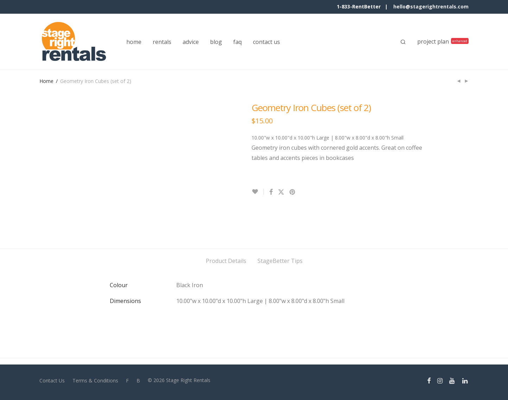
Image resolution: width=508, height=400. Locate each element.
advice (191, 42)
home (133, 42)
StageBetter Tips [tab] (280, 261)
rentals (162, 42)
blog (216, 42)
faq (237, 42)
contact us (266, 42)
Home (46, 81)
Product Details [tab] (226, 261)
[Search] (403, 41)
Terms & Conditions (95, 380)
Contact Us (52, 380)
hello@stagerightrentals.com (431, 6)
